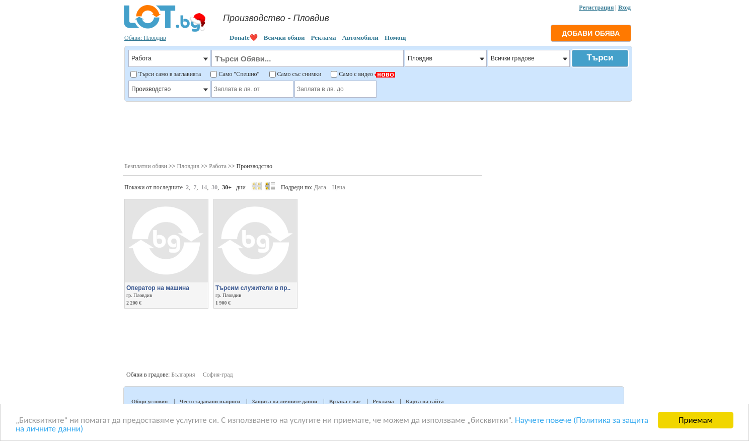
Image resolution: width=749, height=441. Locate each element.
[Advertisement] (377, 131)
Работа (218, 166)
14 (204, 187)
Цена (338, 187)
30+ (227, 187)
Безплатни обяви (145, 166)
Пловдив (188, 166)
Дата (320, 187)
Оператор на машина (157, 287)
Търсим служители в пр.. (252, 287)
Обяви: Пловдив (145, 37)
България (183, 374)
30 (214, 187)
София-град (218, 374)
